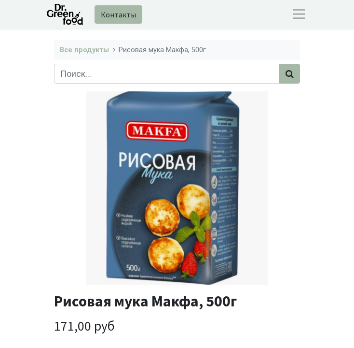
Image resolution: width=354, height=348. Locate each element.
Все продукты (84, 50)
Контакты (118, 14)
